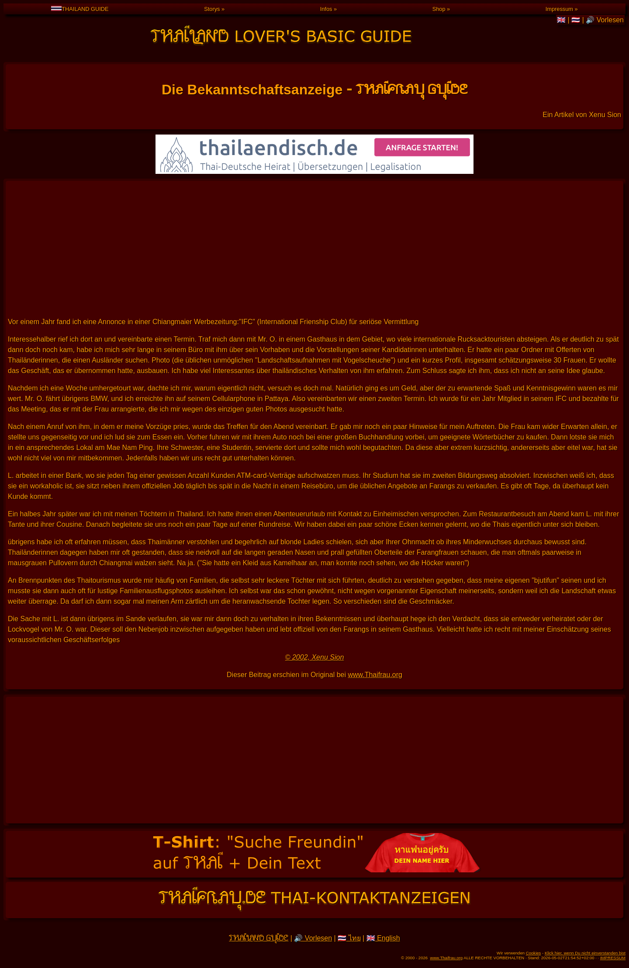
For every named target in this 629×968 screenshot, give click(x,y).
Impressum (559, 9)
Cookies (533, 953)
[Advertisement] (314, 248)
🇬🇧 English (383, 938)
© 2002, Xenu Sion (314, 657)
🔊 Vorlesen (605, 20)
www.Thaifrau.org (375, 674)
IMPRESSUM (613, 957)
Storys (212, 9)
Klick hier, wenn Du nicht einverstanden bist (585, 953)
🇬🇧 (562, 20)
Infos (326, 9)
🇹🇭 (576, 20)
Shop (439, 9)
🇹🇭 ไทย (349, 938)
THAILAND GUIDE (79, 9)
